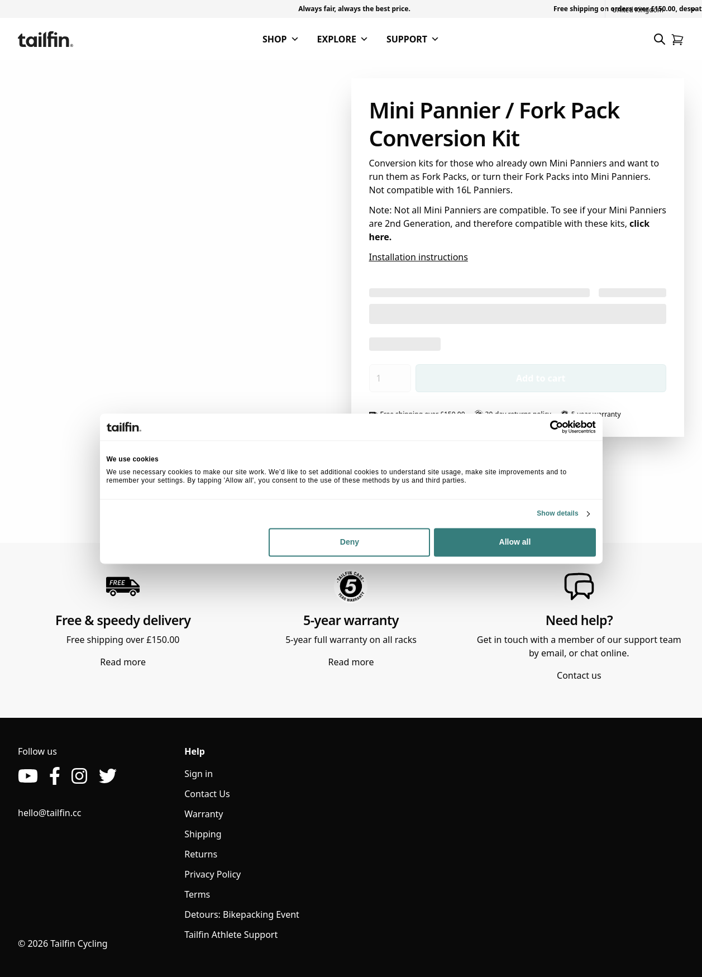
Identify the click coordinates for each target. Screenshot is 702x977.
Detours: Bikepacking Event (241, 914)
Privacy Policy (212, 874)
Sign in (198, 774)
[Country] (654, 9)
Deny (349, 542)
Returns (200, 854)
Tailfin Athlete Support (231, 934)
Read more (123, 662)
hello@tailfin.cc (49, 813)
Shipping (202, 834)
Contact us (579, 675)
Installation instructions (418, 257)
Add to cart (541, 378)
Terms (197, 894)
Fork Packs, (445, 176)
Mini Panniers (578, 163)
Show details (558, 513)
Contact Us (207, 794)
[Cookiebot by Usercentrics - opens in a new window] (547, 426)
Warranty (203, 814)
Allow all (515, 542)
